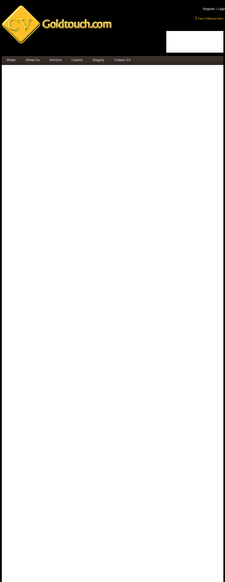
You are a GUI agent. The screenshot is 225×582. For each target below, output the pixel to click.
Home (11, 60)
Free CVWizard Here (210, 18)
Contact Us (122, 60)
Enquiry (98, 60)
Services (55, 60)
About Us (33, 60)
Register (210, 9)
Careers (77, 60)
